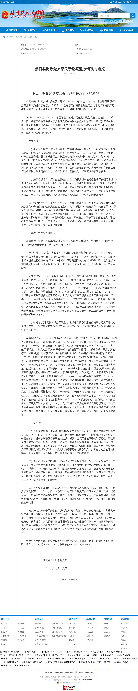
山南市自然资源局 (11, 662)
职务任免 (128, 21)
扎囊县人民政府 (96, 652)
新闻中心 (5, 619)
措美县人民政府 (41, 655)
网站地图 (69, 672)
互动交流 (90, 619)
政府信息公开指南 (41, 644)
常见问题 (89, 640)
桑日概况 (124, 624)
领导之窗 (38, 624)
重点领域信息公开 (41, 636)
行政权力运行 (40, 628)
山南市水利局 (51, 662)
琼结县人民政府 (80, 652)
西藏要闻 (4, 640)
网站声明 (89, 672)
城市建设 (124, 632)
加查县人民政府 (107, 655)
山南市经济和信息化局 (57, 658)
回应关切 (89, 636)
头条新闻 (4, 628)
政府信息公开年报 (58, 624)
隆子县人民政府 (74, 655)
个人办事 (72, 624)
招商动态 (107, 636)
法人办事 (72, 628)
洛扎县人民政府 (24, 655)
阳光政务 (72, 640)
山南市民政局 (75, 658)
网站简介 (49, 672)
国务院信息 (5, 636)
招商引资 (108, 619)
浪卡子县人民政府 (7, 655)
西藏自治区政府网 (30, 652)
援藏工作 (124, 644)
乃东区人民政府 (64, 652)
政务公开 (23, 37)
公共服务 (72, 636)
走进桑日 (125, 619)
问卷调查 (89, 628)
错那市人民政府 (57, 655)
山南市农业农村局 (67, 662)
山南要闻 (4, 644)
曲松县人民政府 (90, 655)
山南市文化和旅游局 (101, 662)
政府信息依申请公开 (59, 636)
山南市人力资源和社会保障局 (125, 658)
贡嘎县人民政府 (113, 652)
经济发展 (124, 636)
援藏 (121, 21)
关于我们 (79, 672)
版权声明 (59, 672)
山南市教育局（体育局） (34, 658)
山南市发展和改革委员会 (10, 658)
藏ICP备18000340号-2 (85, 679)
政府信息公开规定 (41, 640)
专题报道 (21, 632)
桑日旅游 (124, 648)
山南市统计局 (5, 665)
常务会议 (114, 21)
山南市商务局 (84, 662)
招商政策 (107, 628)
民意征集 (89, 632)
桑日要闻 (4, 624)
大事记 (123, 640)
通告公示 (21, 628)
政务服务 (73, 619)
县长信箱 (89, 624)
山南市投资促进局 (22, 665)
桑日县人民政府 (123, 655)
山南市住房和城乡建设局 (32, 662)
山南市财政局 (104, 658)
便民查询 (72, 644)
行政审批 (72, 632)
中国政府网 (14, 652)
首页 (16, 37)
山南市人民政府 (47, 652)
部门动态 (21, 640)
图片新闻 (4, 632)
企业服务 (107, 624)
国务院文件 (22, 636)
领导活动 (21, 624)
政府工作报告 (57, 628)
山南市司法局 (89, 658)
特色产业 (124, 628)
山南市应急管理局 (120, 662)
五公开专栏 (39, 632)
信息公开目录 (57, 632)
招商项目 (107, 632)
